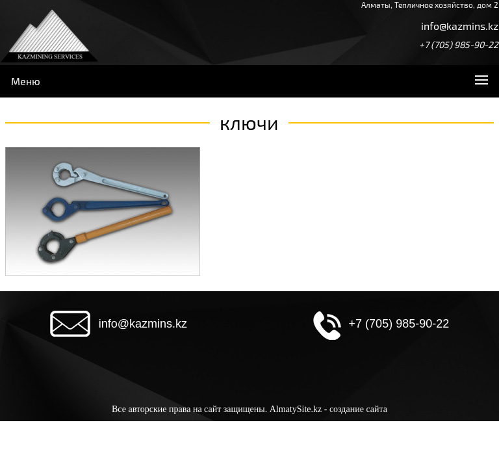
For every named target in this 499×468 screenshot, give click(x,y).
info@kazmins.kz (459, 26)
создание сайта (358, 409)
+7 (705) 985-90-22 (458, 44)
